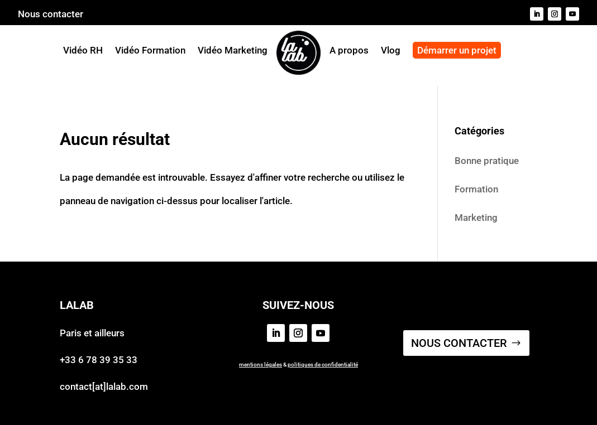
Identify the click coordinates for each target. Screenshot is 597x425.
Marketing (476, 217)
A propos (349, 51)
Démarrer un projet (456, 50)
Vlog (390, 51)
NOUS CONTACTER (459, 343)
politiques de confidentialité (323, 364)
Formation (476, 189)
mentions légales (260, 364)
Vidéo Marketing (233, 50)
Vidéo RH (83, 50)
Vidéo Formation (150, 50)
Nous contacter (50, 15)
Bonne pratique (487, 160)
